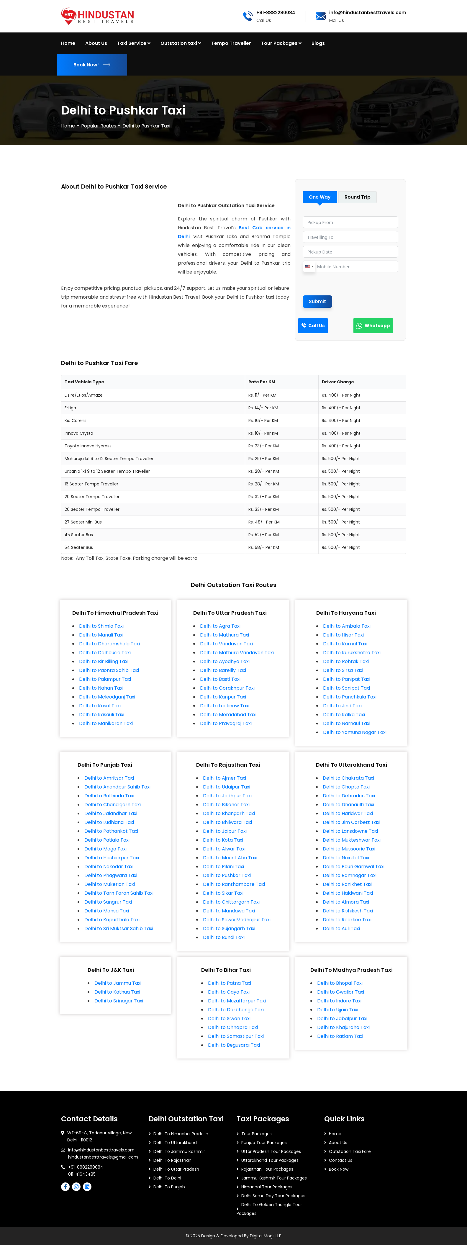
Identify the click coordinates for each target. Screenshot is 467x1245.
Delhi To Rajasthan (172, 1160)
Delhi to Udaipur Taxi (226, 786)
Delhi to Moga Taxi (105, 848)
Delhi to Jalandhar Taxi (110, 813)
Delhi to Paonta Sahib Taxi (109, 670)
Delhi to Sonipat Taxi (346, 688)
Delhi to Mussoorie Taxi (349, 848)
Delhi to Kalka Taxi (344, 714)
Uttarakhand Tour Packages (270, 1160)
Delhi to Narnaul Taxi (346, 723)
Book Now (338, 1169)
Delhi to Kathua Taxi (117, 992)
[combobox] (309, 266)
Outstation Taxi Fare (350, 1151)
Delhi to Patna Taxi (229, 983)
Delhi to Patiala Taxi (107, 840)
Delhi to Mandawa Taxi (229, 910)
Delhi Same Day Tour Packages (273, 1196)
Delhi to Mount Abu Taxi (230, 857)
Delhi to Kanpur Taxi (223, 696)
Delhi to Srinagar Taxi (118, 1000)
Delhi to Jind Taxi (342, 705)
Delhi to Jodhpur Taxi (227, 795)
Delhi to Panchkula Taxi (349, 696)
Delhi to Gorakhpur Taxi (227, 688)
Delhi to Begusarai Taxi (234, 1045)
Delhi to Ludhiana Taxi (109, 822)
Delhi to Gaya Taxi (229, 992)
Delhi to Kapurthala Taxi (112, 919)
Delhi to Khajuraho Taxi (343, 1027)
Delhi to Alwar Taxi (224, 848)
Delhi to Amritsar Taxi (109, 778)
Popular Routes (98, 125)
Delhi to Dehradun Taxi (349, 795)
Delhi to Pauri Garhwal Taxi (353, 866)
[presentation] (347, 283)
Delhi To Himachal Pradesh (180, 1134)
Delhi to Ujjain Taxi (337, 1009)
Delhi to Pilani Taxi (223, 866)
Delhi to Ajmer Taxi (224, 778)
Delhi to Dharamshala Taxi (109, 643)
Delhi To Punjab (169, 1187)
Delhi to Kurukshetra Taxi (352, 652)
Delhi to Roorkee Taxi (347, 919)
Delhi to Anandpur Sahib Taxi (117, 786)
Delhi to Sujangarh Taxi (229, 928)
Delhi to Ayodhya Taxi (225, 661)
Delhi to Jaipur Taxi (225, 831)
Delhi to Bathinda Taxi (109, 795)
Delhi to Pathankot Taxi (111, 831)
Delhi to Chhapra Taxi (233, 1027)
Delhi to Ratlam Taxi (340, 1036)
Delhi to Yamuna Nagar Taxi (354, 732)
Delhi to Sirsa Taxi (343, 670)
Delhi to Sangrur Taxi (108, 902)
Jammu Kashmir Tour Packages (274, 1178)
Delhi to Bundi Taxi (224, 937)
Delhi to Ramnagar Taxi (349, 875)
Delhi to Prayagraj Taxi (226, 723)
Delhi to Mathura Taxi (224, 635)
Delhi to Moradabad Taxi (228, 714)
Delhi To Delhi (167, 1178)
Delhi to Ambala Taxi (347, 626)
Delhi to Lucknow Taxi (224, 705)
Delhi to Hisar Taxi (343, 635)
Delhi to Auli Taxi (341, 928)
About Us (338, 1143)
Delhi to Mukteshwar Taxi (352, 840)
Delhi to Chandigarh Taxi (112, 804)
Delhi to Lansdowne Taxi (350, 831)
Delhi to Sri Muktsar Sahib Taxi (118, 928)
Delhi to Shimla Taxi (101, 626)
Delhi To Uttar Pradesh (176, 1169)
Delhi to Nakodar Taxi (108, 866)
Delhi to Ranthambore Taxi (234, 884)
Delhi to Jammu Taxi (117, 983)
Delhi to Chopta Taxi (346, 786)
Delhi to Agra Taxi (220, 626)
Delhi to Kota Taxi (223, 840)
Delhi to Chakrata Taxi (348, 778)
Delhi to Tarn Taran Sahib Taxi (118, 893)
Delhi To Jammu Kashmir (179, 1151)
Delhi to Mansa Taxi (106, 910)
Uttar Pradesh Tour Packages (271, 1151)
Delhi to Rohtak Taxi (346, 661)
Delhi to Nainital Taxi (346, 857)
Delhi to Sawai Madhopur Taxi (237, 919)
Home (68, 125)
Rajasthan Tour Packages (267, 1169)
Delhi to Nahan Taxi (101, 688)
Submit (317, 301)
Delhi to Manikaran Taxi (106, 723)
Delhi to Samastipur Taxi (236, 1036)
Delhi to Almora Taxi (346, 902)
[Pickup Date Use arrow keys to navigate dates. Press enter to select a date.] (351, 252)
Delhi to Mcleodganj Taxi (107, 696)
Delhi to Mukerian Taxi (109, 884)
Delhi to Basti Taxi (220, 679)
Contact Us (340, 1160)
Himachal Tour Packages (266, 1187)
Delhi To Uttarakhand (175, 1143)
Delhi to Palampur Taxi (105, 679)
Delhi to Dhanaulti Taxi (348, 804)
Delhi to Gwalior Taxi (340, 992)
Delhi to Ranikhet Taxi (347, 884)
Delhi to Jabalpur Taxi (342, 1018)
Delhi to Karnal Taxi (345, 643)
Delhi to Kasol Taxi (100, 705)
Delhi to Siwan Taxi (229, 1018)
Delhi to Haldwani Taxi (348, 893)
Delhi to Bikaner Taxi (226, 804)
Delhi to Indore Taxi (339, 1000)
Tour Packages (256, 1134)
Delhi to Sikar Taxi (223, 893)
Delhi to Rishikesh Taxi (348, 910)
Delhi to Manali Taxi (101, 635)
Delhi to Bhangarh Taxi (229, 813)
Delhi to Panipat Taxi (346, 679)
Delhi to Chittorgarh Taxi (231, 902)
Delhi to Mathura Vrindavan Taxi (237, 652)
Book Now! (91, 64)
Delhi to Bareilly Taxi (223, 670)
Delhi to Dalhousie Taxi (105, 652)
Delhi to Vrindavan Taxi (226, 643)
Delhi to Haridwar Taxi (348, 813)
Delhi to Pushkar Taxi (227, 875)
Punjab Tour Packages (264, 1143)
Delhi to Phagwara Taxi (110, 875)
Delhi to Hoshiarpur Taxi (111, 857)
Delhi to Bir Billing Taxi (103, 661)
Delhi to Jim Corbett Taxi (351, 822)
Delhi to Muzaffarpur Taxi (237, 1000)
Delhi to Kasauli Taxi (101, 714)
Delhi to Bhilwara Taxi (227, 822)
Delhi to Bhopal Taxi (340, 983)
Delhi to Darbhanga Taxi (236, 1009)
